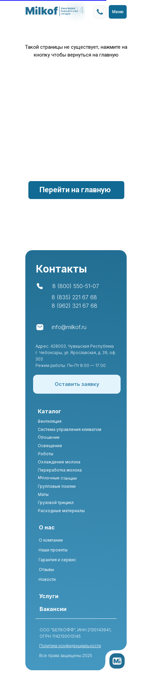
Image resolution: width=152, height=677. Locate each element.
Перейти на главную (75, 189)
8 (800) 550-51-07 (75, 286)
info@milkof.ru (69, 327)
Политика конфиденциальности (70, 645)
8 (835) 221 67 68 (74, 297)
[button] (77, 384)
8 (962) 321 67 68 (74, 305)
